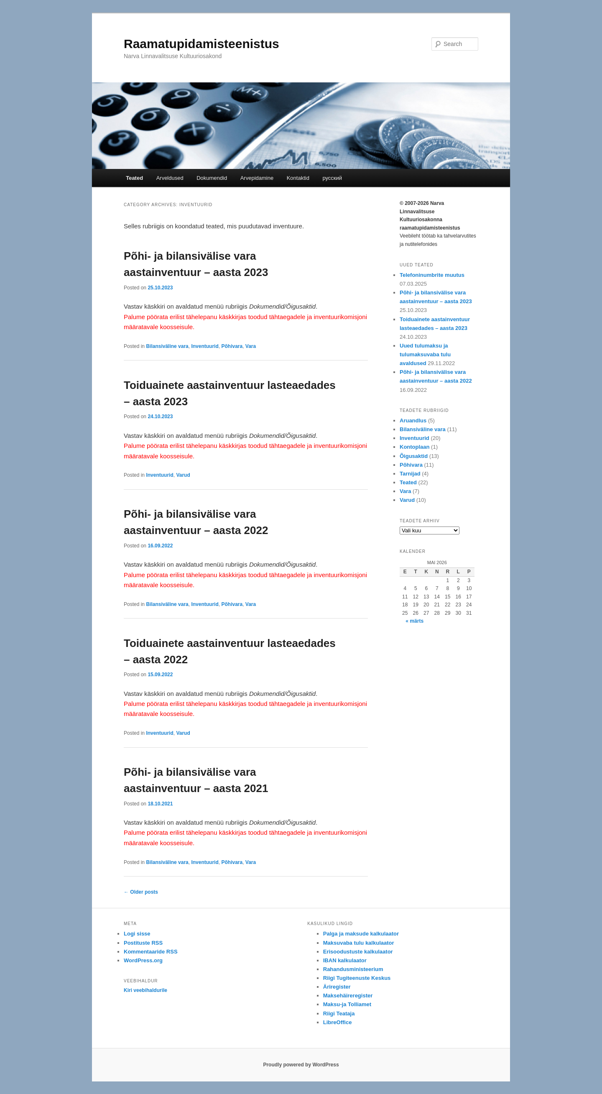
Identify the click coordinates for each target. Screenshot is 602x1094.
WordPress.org (143, 960)
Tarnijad (410, 473)
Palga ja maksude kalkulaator (361, 933)
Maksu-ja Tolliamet (347, 1004)
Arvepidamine (257, 178)
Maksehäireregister (348, 995)
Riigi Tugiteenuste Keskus (357, 978)
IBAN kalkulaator (345, 960)
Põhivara (231, 346)
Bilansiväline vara (167, 346)
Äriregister (337, 987)
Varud (183, 475)
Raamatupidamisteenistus (201, 44)
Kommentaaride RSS (151, 951)
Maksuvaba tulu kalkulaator (358, 943)
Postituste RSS (143, 943)
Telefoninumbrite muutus (432, 275)
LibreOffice (337, 1022)
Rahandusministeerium (353, 969)
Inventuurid (204, 346)
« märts (414, 621)
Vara (250, 346)
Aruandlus (413, 420)
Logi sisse (137, 933)
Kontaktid (298, 178)
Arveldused (170, 178)
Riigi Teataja (339, 1013)
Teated (134, 178)
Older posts (141, 892)
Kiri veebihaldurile (145, 990)
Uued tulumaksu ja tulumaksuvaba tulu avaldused (425, 354)
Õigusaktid (414, 456)
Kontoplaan (415, 447)
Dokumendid (211, 178)
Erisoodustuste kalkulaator (358, 951)
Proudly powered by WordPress (301, 1065)
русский (332, 178)
